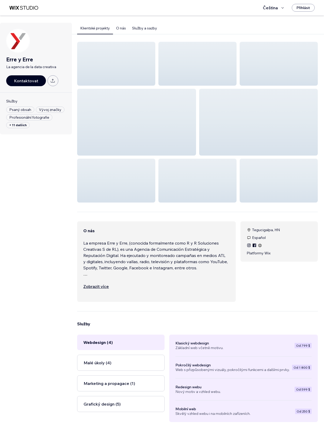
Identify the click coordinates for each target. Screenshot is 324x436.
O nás (121, 28)
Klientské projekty (95, 28)
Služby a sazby (144, 28)
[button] (116, 64)
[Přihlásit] (303, 8)
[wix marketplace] (23, 8)
